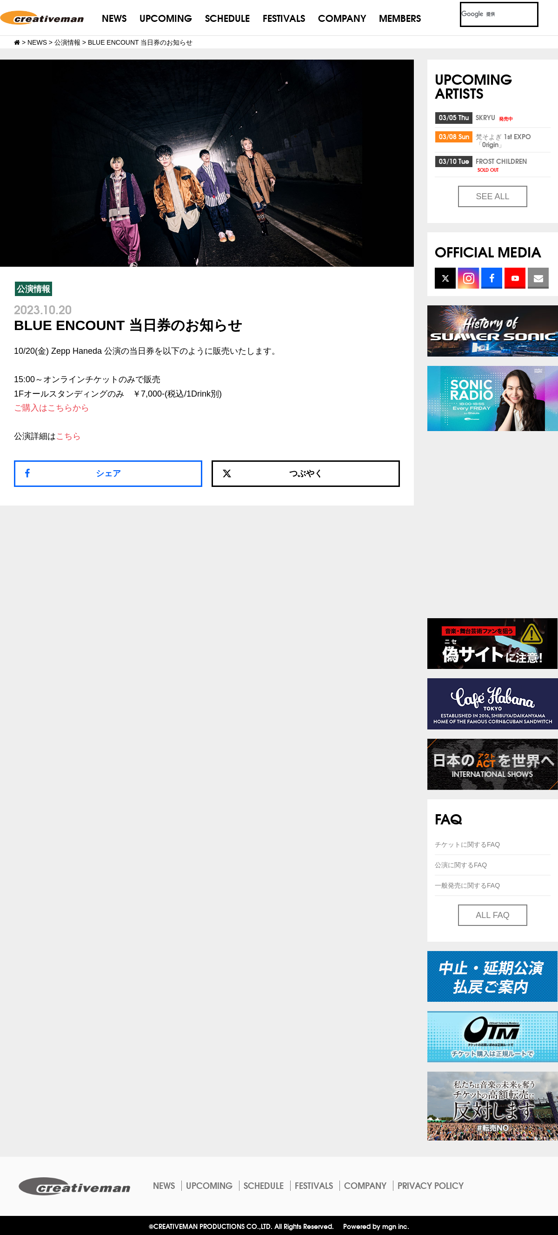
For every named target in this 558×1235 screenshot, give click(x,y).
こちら (68, 436)
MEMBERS (400, 17)
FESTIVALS (284, 17)
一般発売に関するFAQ (467, 885)
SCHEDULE (227, 17)
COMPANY (342, 17)
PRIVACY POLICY (431, 1185)
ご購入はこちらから (51, 407)
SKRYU (495, 117)
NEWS (114, 17)
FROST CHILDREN (501, 164)
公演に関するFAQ (461, 865)
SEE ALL (492, 196)
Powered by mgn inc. (376, 1226)
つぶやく (272, 473)
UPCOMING (166, 17)
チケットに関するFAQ (467, 844)
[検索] (488, 14)
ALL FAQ (492, 915)
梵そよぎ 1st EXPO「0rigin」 (503, 140)
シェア (108, 473)
